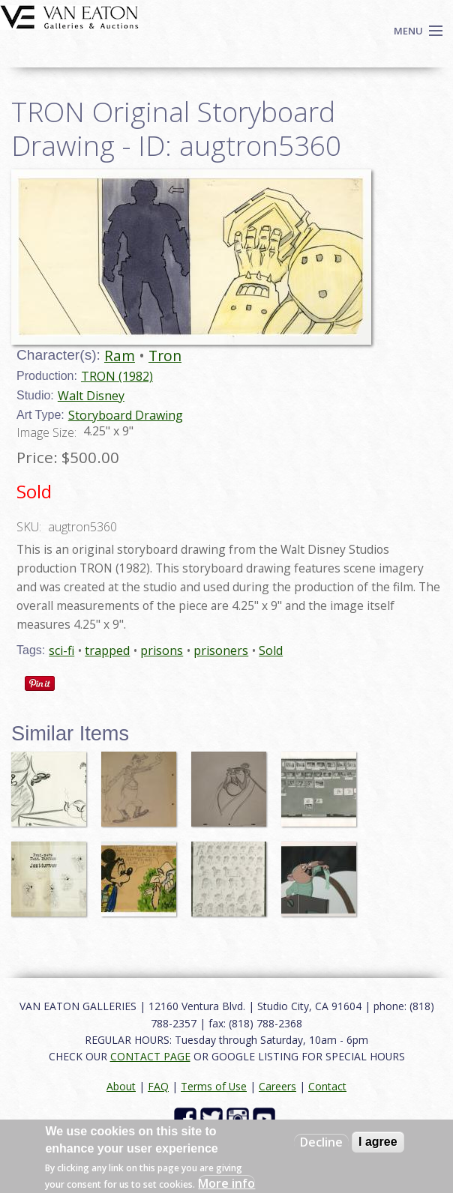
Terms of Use (214, 1086)
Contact (327, 1086)
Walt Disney (91, 395)
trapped (107, 650)
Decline (321, 1142)
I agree (378, 1141)
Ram (119, 355)
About (121, 1086)
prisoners (221, 650)
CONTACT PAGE (150, 1056)
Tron (165, 355)
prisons (161, 650)
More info (226, 1183)
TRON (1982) (117, 376)
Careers (277, 1086)
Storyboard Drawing (125, 415)
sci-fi (61, 650)
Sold (271, 650)
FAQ (158, 1086)
